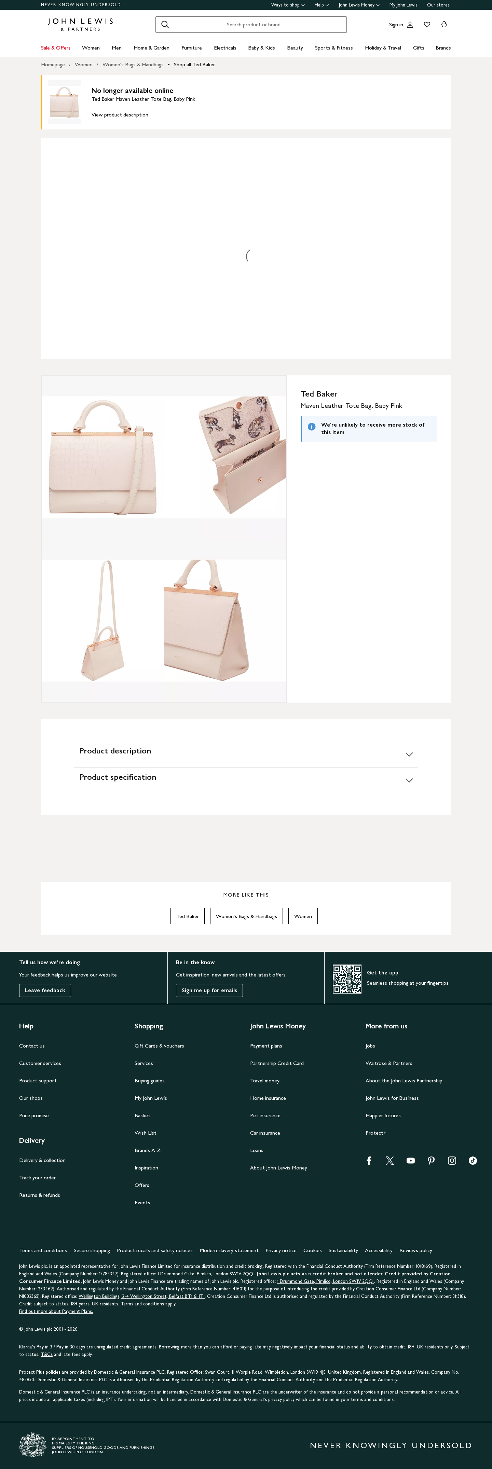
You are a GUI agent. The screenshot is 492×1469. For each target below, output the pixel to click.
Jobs (370, 1045)
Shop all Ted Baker (194, 64)
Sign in (396, 24)
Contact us (32, 1045)
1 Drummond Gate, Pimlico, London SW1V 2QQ (206, 1274)
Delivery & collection (42, 1160)
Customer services (40, 1063)
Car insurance (265, 1133)
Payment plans (266, 1045)
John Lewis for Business (392, 1098)
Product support (38, 1080)
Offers (142, 1185)
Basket (142, 1115)
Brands (443, 47)
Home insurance (268, 1098)
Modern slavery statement (229, 1250)
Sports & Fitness (334, 47)
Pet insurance (265, 1115)
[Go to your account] (410, 24)
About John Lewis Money (278, 1167)
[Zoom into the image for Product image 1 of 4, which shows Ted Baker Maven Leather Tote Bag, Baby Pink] (103, 457)
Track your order (37, 1177)
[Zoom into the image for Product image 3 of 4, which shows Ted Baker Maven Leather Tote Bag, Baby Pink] (103, 620)
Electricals (225, 47)
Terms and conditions (43, 1250)
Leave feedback (45, 990)
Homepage (53, 64)
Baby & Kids (261, 47)
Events (142, 1202)
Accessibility (379, 1250)
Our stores (438, 5)
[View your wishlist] (425, 24)
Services (144, 1063)
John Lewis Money (359, 5)
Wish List (145, 1133)
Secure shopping (92, 1250)
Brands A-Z (148, 1150)
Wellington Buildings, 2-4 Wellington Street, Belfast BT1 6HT (142, 1296)
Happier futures (383, 1115)
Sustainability (343, 1250)
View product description (120, 114)
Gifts (418, 47)
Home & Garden (151, 47)
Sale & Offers (56, 47)
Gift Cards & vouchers (159, 1045)
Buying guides (150, 1080)
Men (117, 47)
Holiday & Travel (383, 47)
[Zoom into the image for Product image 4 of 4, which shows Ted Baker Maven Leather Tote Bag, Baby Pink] (225, 620)
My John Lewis (404, 5)
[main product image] (70, 102)
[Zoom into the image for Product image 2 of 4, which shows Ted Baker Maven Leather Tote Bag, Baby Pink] (225, 457)
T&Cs (47, 1354)
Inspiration (146, 1167)
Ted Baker (187, 916)
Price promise (34, 1115)
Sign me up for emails (209, 990)
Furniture (191, 47)
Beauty (295, 47)
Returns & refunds (39, 1195)
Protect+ (376, 1133)
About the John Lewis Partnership (404, 1080)
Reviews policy (415, 1250)
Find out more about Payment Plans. (56, 1311)
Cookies (312, 1250)
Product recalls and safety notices (155, 1250)
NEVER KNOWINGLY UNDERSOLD (81, 4)
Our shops (31, 1098)
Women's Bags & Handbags (133, 64)
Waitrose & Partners (389, 1063)
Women (91, 47)
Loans (256, 1150)
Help (322, 5)
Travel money (264, 1080)
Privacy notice (281, 1250)
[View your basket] (444, 24)
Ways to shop (288, 5)
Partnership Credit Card (277, 1063)
